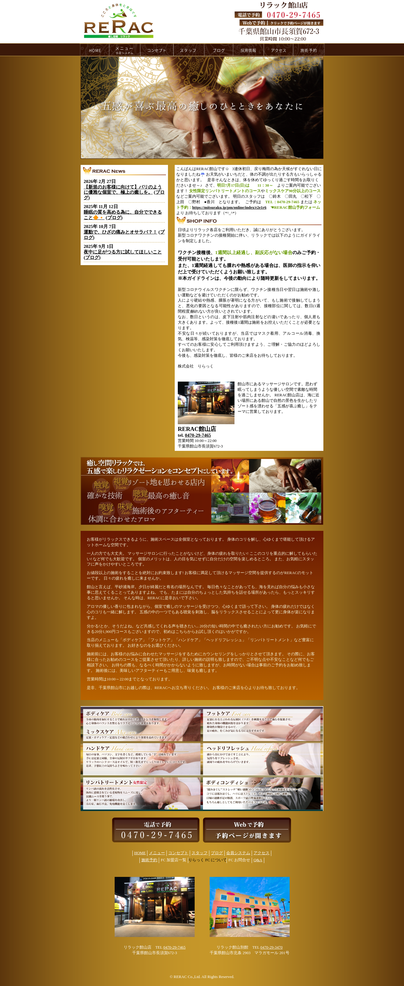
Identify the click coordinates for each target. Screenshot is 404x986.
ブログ (114, 217)
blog (219, 50)
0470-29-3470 (271, 947)
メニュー (157, 853)
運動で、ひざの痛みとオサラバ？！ (120, 232)
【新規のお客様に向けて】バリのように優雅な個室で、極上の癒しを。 (123, 190)
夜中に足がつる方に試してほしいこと (123, 251)
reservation (309, 50)
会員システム (238, 853)
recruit (249, 50)
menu (124, 50)
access (278, 50)
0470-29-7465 (198, 435)
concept (157, 50)
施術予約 (149, 860)
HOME (94, 50)
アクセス (261, 853)
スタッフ (200, 853)
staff (189, 50)
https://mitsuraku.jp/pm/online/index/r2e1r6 (229, 207)
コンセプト (178, 853)
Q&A (257, 860)
